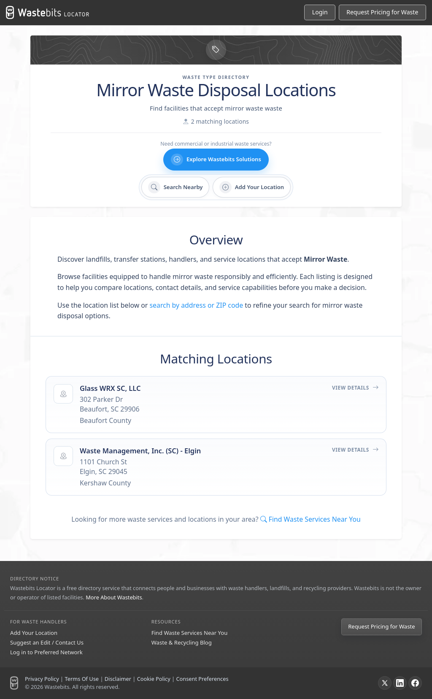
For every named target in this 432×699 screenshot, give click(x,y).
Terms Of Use (82, 679)
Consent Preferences (202, 679)
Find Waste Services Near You (189, 633)
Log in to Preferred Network (46, 652)
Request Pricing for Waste (381, 626)
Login (320, 12)
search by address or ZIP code (196, 305)
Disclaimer (118, 679)
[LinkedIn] (400, 683)
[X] (385, 683)
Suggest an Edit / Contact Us (47, 642)
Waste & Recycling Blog (181, 642)
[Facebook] (415, 683)
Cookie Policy (153, 679)
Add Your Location (33, 633)
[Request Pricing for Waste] (382, 12)
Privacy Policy (42, 679)
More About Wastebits (114, 597)
